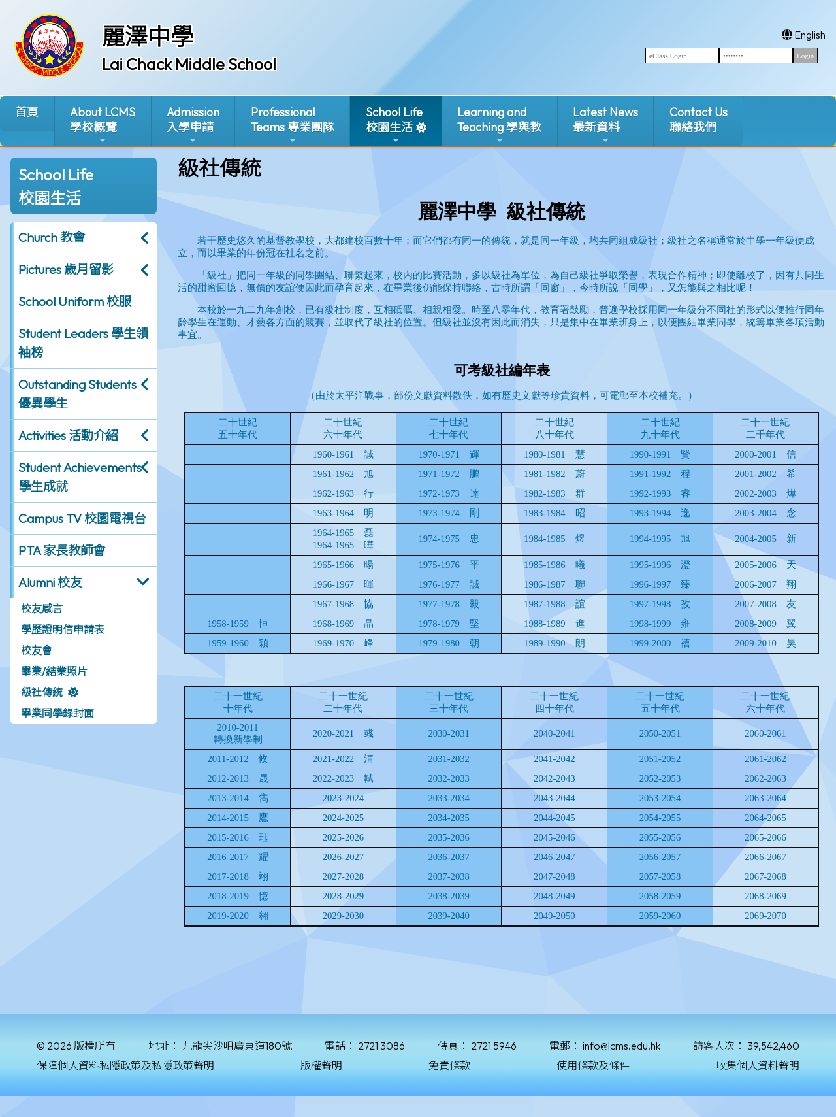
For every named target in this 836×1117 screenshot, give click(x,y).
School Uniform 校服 (74, 301)
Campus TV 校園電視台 (82, 518)
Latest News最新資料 (605, 125)
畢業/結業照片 (54, 671)
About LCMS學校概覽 (102, 125)
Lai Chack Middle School (189, 64)
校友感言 (42, 608)
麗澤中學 (147, 36)
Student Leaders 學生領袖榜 (83, 342)
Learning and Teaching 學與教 (499, 125)
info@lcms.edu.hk (621, 1045)
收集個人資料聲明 (757, 1065)
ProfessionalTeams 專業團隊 (292, 125)
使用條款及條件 (593, 1065)
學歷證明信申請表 (62, 629)
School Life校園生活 (394, 125)
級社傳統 (42, 692)
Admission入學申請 (193, 125)
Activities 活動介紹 (68, 435)
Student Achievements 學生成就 (80, 476)
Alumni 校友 (50, 582)
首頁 (27, 112)
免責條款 (449, 1065)
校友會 (36, 650)
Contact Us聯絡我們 (698, 120)
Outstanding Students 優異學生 (77, 393)
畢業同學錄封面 (57, 713)
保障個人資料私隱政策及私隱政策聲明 (125, 1065)
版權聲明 (321, 1065)
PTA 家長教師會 (61, 550)
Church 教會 (51, 237)
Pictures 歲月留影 (66, 269)
